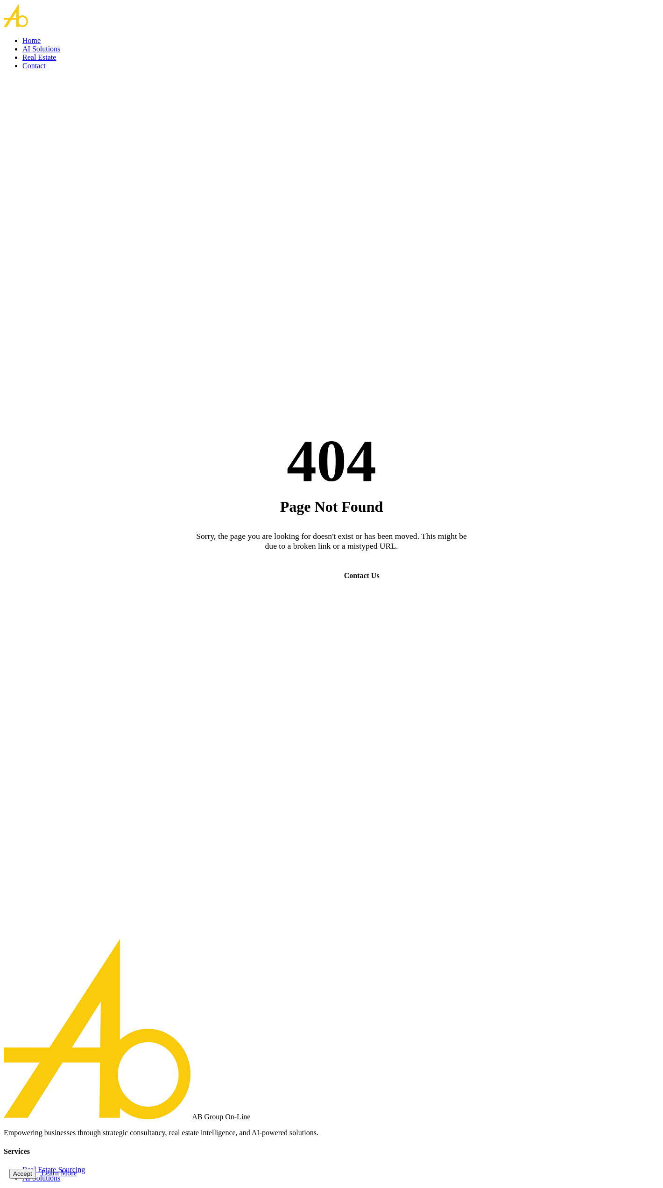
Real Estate (39, 57)
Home (31, 40)
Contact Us (362, 576)
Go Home (298, 576)
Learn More (59, 1173)
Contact (34, 66)
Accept (22, 1173)
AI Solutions (41, 49)
